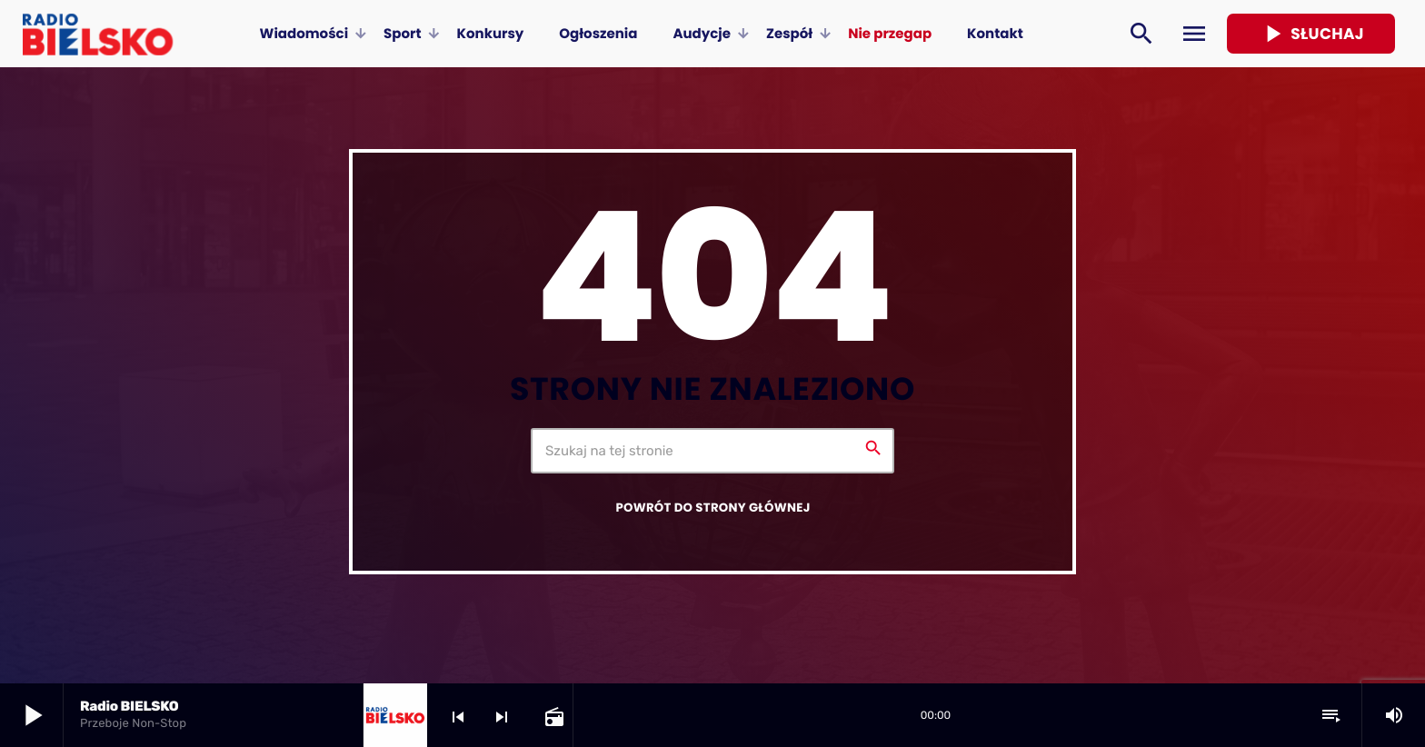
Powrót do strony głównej (712, 507)
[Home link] (98, 34)
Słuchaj (1311, 33)
